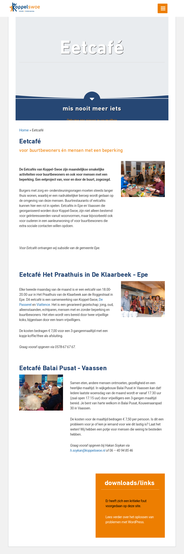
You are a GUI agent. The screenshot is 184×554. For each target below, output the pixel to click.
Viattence (43, 305)
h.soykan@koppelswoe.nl (87, 450)
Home (24, 130)
